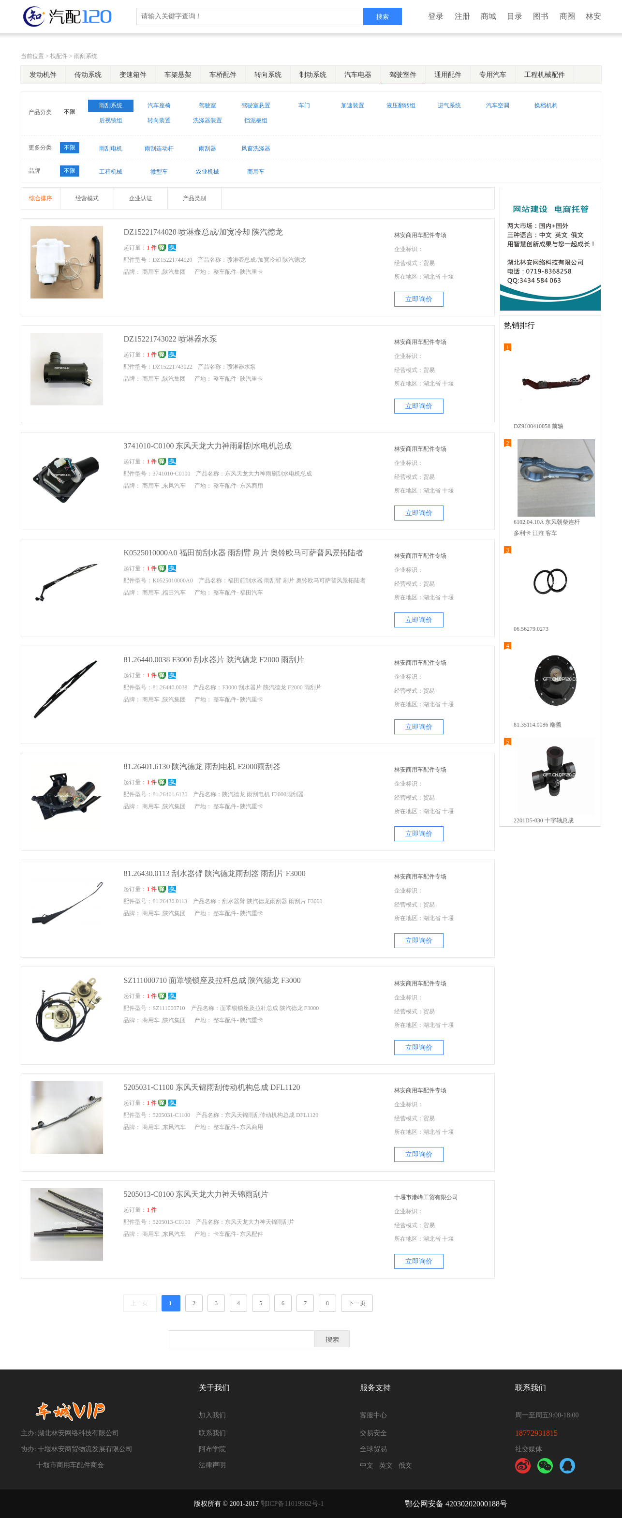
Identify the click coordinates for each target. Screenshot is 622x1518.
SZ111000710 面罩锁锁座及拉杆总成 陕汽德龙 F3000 (211, 980)
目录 (514, 16)
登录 (436, 16)
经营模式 (87, 198)
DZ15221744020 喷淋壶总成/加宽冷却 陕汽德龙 (203, 232)
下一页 (357, 1303)
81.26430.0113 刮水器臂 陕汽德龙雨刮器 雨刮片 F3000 (214, 873)
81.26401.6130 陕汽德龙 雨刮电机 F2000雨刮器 (202, 766)
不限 (69, 111)
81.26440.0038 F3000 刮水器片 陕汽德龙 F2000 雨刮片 (213, 659)
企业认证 (140, 198)
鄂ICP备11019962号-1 (292, 1503)
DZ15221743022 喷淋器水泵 (170, 339)
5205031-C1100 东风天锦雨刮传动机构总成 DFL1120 (211, 1087)
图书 (540, 16)
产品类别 (194, 198)
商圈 (567, 16)
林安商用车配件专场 (420, 235)
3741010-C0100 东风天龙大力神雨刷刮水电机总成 (207, 446)
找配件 (59, 56)
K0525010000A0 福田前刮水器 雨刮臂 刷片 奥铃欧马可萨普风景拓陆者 (243, 553)
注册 (462, 16)
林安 (593, 16)
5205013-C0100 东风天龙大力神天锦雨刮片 (195, 1194)
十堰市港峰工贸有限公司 (426, 1197)
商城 (488, 16)
